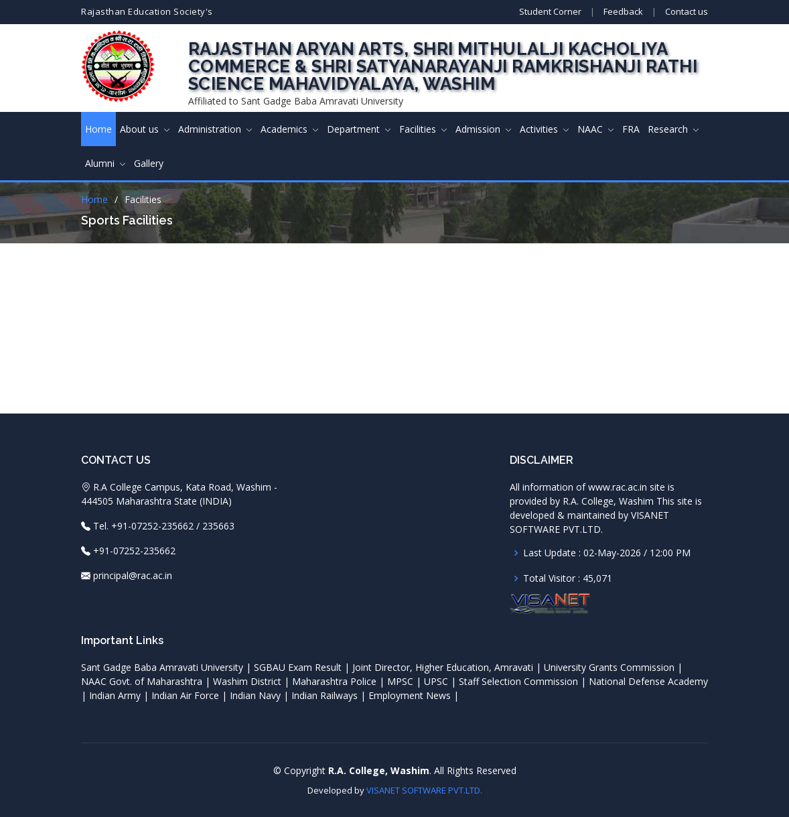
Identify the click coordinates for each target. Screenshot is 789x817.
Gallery (148, 163)
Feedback (623, 11)
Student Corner (550, 11)
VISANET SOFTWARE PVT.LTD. (424, 789)
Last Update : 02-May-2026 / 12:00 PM (607, 552)
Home (98, 129)
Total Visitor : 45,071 (567, 577)
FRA (631, 129)
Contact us (686, 11)
